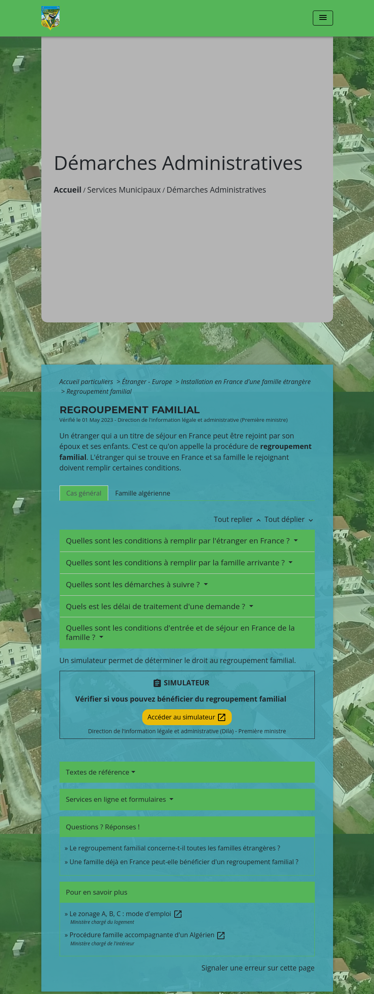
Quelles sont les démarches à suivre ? (134, 584)
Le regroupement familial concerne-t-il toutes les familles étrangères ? (175, 848)
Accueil (68, 189)
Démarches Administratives (216, 189)
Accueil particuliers (87, 381)
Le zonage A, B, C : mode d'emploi (126, 913)
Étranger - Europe (148, 381)
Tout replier (239, 519)
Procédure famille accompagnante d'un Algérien (148, 934)
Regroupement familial (99, 391)
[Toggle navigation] (323, 18)
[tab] (84, 493)
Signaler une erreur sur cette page (257, 968)
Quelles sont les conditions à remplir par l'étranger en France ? (179, 540)
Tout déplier (290, 519)
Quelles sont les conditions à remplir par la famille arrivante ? (176, 562)
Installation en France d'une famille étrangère (245, 381)
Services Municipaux (124, 189)
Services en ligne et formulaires (117, 799)
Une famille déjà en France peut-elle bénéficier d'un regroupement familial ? (184, 861)
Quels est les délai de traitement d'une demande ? (157, 606)
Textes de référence (98, 772)
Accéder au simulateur (187, 718)
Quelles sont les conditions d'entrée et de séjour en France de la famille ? (180, 632)
